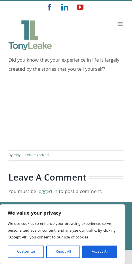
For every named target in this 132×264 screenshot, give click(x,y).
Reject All (63, 252)
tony (17, 155)
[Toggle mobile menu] (120, 24)
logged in (47, 192)
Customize (26, 252)
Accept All (100, 252)
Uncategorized (37, 155)
